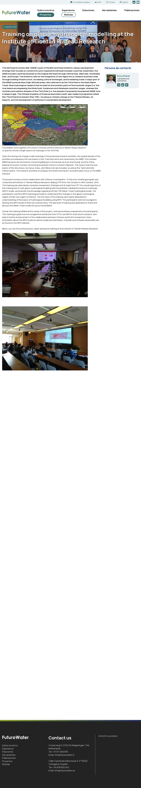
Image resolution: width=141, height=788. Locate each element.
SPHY (99, 2)
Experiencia (68, 10)
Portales (112, 2)
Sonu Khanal (123, 76)
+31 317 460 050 (60, 751)
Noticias (68, 14)
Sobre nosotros (45, 10)
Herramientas (109, 10)
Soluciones (88, 10)
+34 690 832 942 (61, 767)
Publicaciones (132, 10)
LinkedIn (134, 2)
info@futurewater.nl (64, 754)
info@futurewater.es (65, 770)
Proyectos (45, 14)
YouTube (138, 2)
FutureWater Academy (81, 2)
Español (125, 2)
